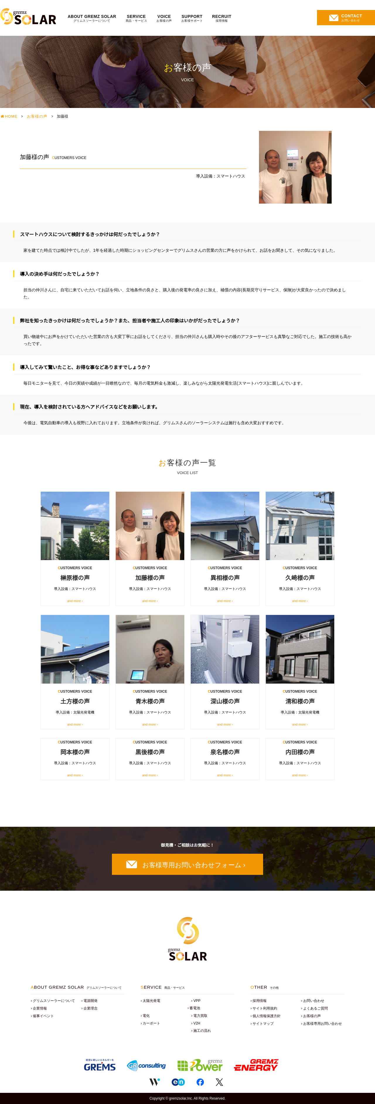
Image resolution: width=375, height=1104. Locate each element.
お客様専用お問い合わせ (322, 1024)
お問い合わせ (313, 1001)
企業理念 (90, 1008)
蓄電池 (195, 1008)
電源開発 (90, 1001)
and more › (75, 601)
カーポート (151, 1023)
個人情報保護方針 (267, 1016)
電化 (146, 1016)
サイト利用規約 (265, 1008)
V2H (196, 1023)
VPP (196, 1001)
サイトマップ (263, 1024)
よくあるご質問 (315, 1008)
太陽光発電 (151, 1001)
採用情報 (260, 1001)
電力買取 (200, 1016)
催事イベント (43, 1016)
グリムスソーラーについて (54, 1001)
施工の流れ (202, 1031)
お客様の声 (37, 116)
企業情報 (40, 1008)
